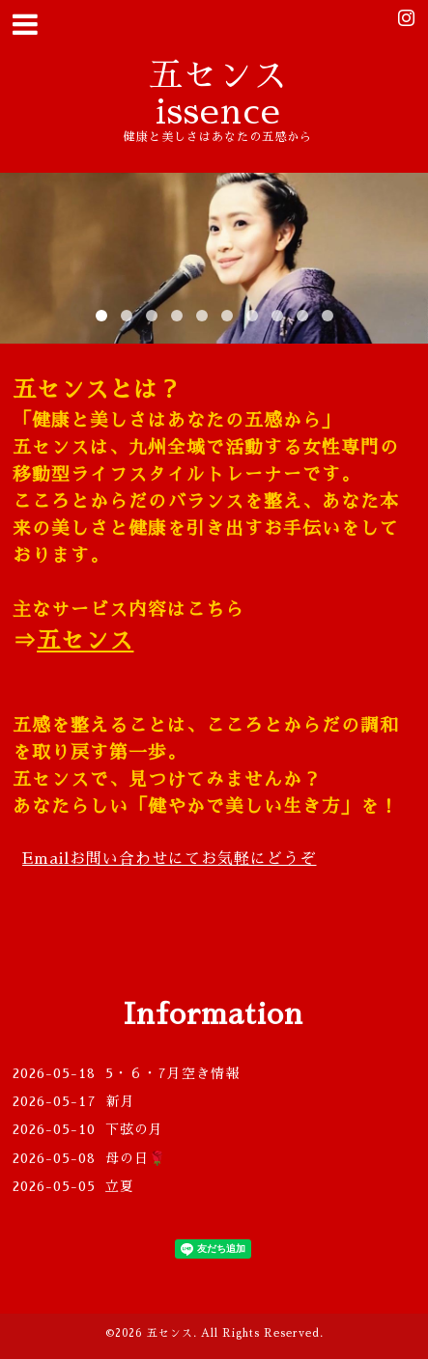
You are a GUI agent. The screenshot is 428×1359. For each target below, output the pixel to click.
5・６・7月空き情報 (172, 1073)
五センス (85, 640)
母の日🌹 (150, 1158)
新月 (120, 1101)
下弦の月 (134, 1129)
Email (169, 859)
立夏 (119, 1186)
